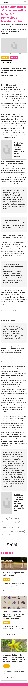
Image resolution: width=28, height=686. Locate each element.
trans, (3, 531)
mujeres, (11, 527)
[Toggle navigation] (25, 2)
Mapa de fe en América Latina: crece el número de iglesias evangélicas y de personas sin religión (13, 615)
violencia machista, (7, 522)
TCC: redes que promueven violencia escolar (13, 574)
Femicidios (14, 57)
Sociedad (5, 57)
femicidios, (11, 531)
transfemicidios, (20, 531)
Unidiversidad (6, 62)
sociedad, (4, 518)
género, (4, 527)
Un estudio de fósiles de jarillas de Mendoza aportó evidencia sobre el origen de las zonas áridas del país (14, 658)
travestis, (18, 527)
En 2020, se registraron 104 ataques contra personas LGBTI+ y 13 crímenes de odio (19, 502)
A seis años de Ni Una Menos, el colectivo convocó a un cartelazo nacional (19, 149)
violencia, (17, 522)
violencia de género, (15, 518)
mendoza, (4, 536)
